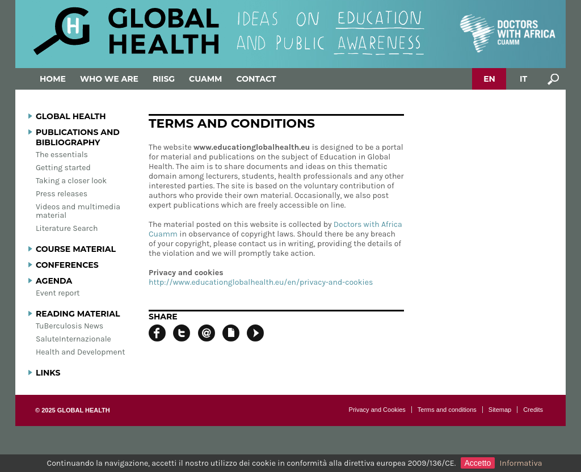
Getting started (63, 167)
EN (489, 79)
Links (48, 373)
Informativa (521, 463)
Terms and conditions (447, 409)
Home (53, 79)
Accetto (478, 462)
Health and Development (80, 352)
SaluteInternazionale (73, 339)
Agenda (54, 281)
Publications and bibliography (78, 137)
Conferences (67, 265)
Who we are (109, 79)
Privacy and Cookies (377, 409)
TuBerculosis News (69, 326)
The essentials (62, 154)
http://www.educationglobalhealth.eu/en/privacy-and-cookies (261, 282)
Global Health (71, 116)
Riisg (164, 79)
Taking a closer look (71, 181)
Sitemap (500, 409)
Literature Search (67, 228)
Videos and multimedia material (78, 211)
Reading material (78, 314)
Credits (533, 409)
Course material (76, 249)
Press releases (61, 194)
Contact (256, 79)
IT (523, 79)
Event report (58, 293)
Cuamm (205, 79)
